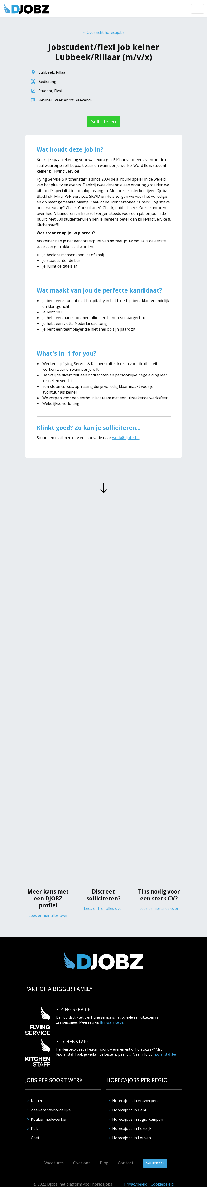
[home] (26, 8)
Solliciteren (103, 121)
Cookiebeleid (162, 1184)
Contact (126, 1163)
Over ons (81, 1163)
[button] (197, 9)
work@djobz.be (126, 437)
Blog (104, 1163)
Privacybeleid (135, 1184)
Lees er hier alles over (48, 915)
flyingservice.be (111, 1022)
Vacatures (54, 1163)
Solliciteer (155, 1163)
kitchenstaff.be (165, 1054)
